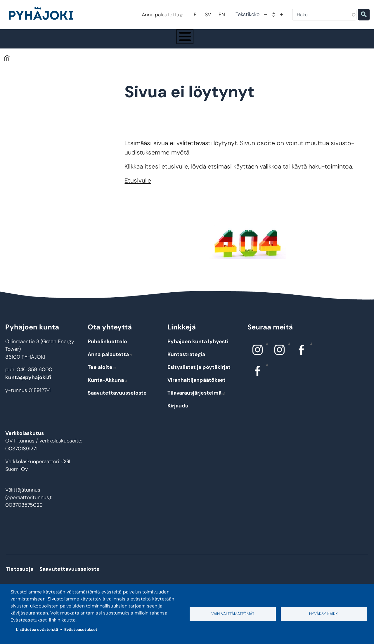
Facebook (309, 349)
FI (196, 14)
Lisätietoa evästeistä (37, 629)
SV (208, 14)
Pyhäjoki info (32, 41)
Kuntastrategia (186, 359)
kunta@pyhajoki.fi (28, 383)
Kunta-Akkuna (108, 385)
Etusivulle (137, 186)
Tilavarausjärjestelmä (196, 398)
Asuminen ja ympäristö (86, 41)
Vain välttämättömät (232, 613)
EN (222, 14)
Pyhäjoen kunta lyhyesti (197, 347)
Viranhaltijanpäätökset (196, 385)
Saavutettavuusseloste (117, 398)
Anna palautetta (162, 14)
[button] (247, 248)
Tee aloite (102, 372)
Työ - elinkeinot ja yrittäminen (321, 41)
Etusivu (7, 63)
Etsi (364, 14)
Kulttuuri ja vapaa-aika (259, 41)
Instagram (265, 349)
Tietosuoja (19, 574)
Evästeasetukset (81, 629)
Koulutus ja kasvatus (144, 41)
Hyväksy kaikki (324, 613)
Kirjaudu (177, 411)
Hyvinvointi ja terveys (201, 41)
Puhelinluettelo (107, 347)
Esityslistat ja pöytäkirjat (199, 372)
